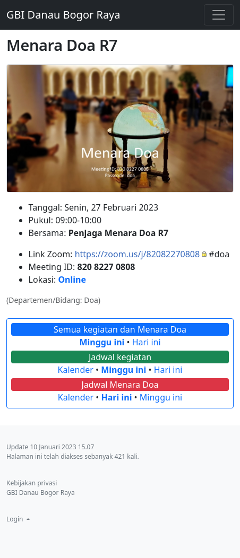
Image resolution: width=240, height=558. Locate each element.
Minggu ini (101, 342)
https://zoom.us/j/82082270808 (137, 254)
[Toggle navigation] (219, 14)
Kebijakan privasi (31, 482)
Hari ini (146, 342)
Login (15, 519)
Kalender (75, 370)
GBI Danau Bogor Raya (63, 14)
